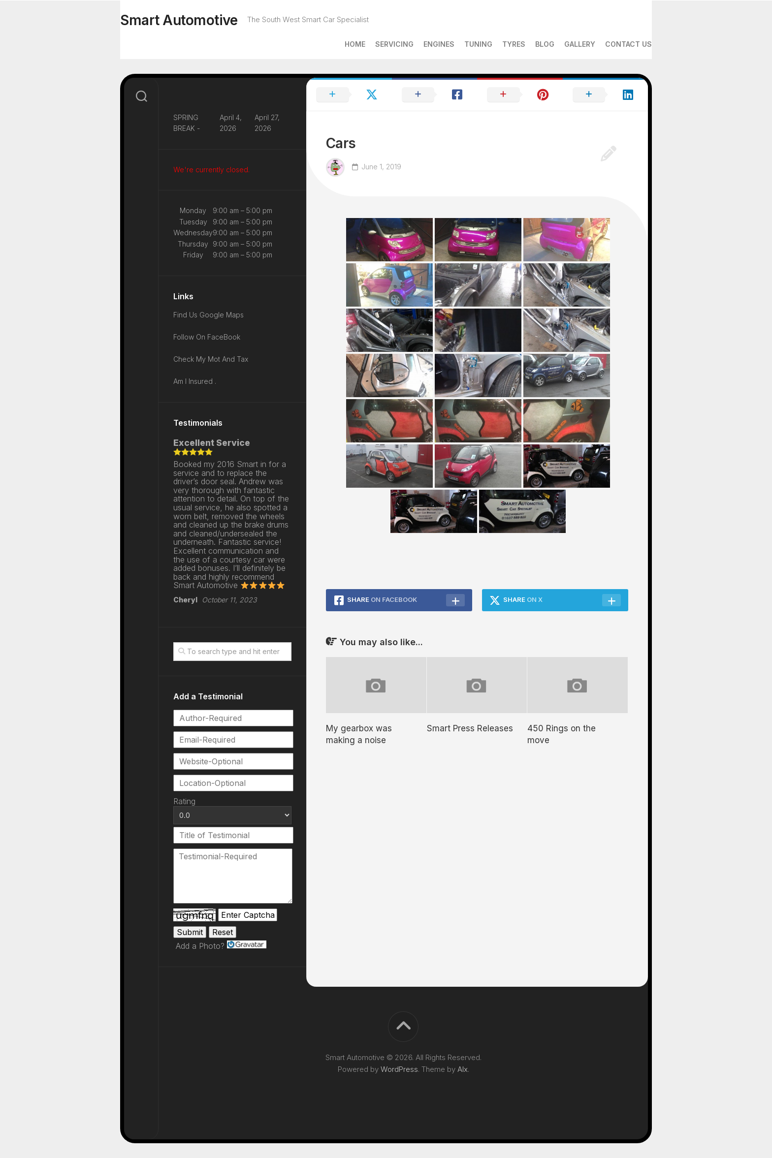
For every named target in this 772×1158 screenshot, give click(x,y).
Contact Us (608, 44)
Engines (419, 44)
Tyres (494, 44)
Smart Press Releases (470, 728)
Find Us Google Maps (208, 315)
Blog (525, 44)
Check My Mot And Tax (210, 359)
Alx (462, 1069)
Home (335, 44)
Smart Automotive (198, 20)
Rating (184, 801)
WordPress (399, 1069)
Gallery (560, 44)
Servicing (374, 44)
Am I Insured (194, 381)
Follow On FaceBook (206, 337)
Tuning (459, 44)
